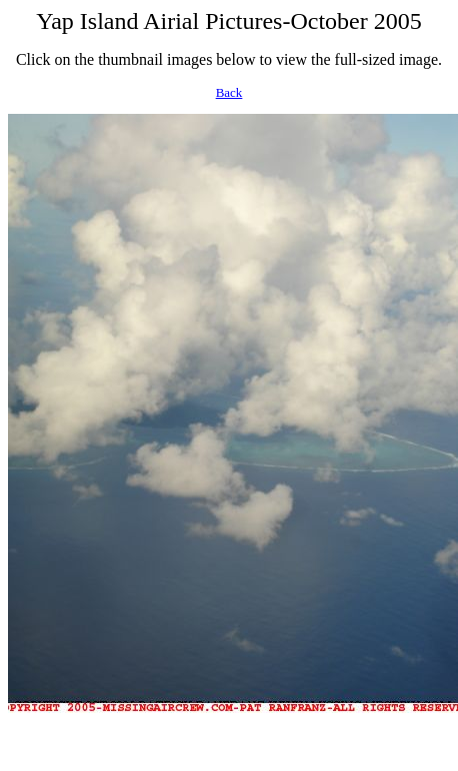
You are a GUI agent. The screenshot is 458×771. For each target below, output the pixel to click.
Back (229, 92)
